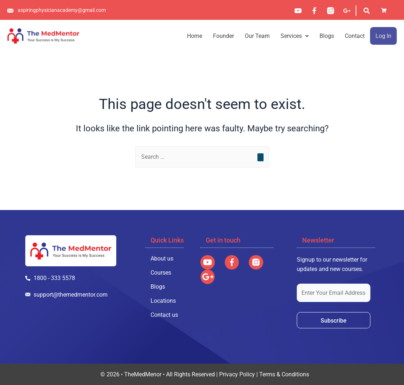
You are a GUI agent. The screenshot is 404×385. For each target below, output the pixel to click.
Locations (163, 300)
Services (295, 35)
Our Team (257, 35)
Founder (223, 35)
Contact (355, 35)
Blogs (327, 35)
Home (194, 35)
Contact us (164, 314)
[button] (294, 36)
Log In (383, 35)
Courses (161, 272)
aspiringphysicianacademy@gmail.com (62, 10)
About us (162, 258)
